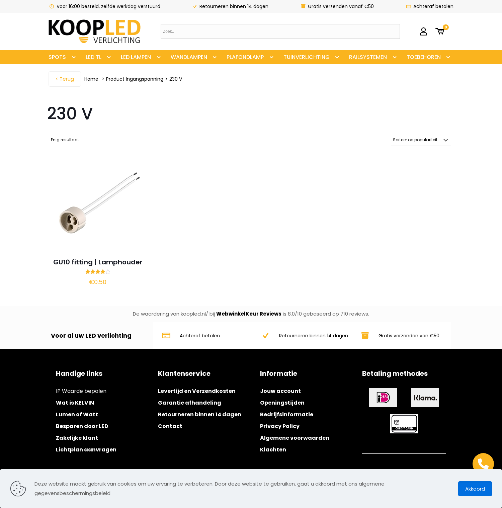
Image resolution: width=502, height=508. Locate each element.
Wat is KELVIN (75, 403)
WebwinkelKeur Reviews (248, 313)
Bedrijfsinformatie (286, 414)
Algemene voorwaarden (294, 438)
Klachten (273, 449)
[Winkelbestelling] (421, 140)
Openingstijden (282, 403)
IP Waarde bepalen (81, 391)
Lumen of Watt (77, 414)
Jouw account (280, 391)
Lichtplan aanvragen (86, 449)
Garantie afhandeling (189, 403)
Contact (170, 426)
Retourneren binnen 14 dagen (199, 414)
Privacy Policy (280, 426)
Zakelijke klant (77, 438)
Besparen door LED (82, 426)
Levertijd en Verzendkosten (197, 391)
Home (91, 79)
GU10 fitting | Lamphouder (98, 262)
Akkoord (475, 488)
